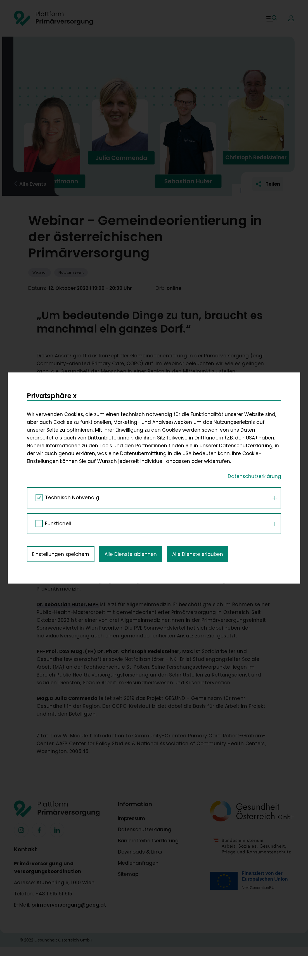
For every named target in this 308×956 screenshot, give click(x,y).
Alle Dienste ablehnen (131, 422)
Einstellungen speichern (60, 422)
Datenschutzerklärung (144, 829)
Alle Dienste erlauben (197, 422)
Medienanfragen (138, 863)
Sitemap (128, 874)
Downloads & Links (140, 852)
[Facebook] (21, 830)
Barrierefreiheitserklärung (148, 840)
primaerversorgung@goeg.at (69, 905)
